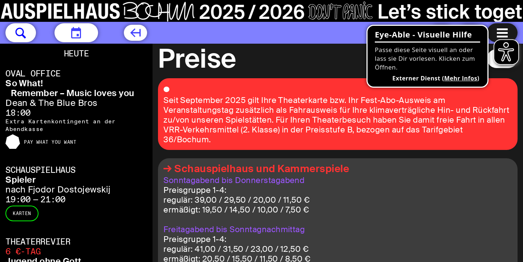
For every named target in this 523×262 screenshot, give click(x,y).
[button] (20, 32)
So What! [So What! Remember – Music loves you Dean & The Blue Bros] (24, 83)
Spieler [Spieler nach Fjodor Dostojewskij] (20, 179)
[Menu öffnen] (502, 32)
